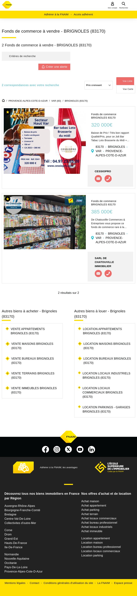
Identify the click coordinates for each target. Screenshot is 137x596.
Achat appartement (93, 505)
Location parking (92, 555)
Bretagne (10, 514)
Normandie (11, 554)
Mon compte (112, 8)
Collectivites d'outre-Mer (20, 523)
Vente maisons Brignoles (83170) (32, 346)
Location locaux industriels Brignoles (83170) (106, 375)
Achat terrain (89, 514)
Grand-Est (11, 538)
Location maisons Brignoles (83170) (106, 346)
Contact (34, 582)
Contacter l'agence (98, 178)
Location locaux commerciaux (100, 551)
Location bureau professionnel (101, 546)
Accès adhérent (83, 14)
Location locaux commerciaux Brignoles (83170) (102, 392)
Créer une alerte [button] (56, 66)
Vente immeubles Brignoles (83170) (34, 390)
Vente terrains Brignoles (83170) (32, 375)
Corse (8, 530)
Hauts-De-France (15, 542)
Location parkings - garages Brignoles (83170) (106, 409)
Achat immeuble (91, 531)
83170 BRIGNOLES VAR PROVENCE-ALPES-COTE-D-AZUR (111, 151)
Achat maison (90, 501)
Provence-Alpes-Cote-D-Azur (23, 571)
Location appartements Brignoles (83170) (102, 331)
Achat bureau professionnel (99, 522)
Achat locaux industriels (96, 526)
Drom (8, 534)
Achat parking (90, 509)
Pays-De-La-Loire (15, 567)
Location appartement (95, 538)
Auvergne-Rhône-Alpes (19, 505)
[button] (36, 56)
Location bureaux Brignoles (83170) (107, 360)
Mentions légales (15, 582)
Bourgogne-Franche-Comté (22, 510)
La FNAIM (103, 582)
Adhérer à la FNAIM (56, 14)
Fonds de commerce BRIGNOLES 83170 (103, 116)
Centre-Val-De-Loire (17, 518)
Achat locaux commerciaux (98, 518)
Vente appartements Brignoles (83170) (28, 331)
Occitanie (10, 562)
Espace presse (123, 582)
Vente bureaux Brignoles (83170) (32, 360)
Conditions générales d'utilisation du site (68, 582)
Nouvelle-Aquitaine (16, 558)
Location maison (92, 542)
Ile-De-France (13, 547)
